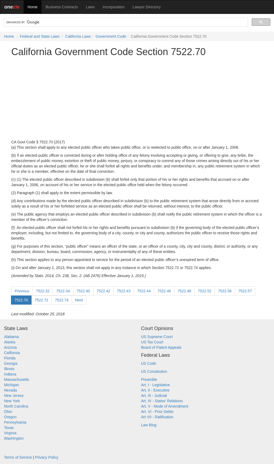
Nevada (10, 390)
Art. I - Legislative (155, 385)
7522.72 (41, 300)
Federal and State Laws (39, 36)
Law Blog (149, 425)
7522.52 (204, 291)
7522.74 (61, 300)
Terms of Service (18, 457)
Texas (9, 427)
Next (79, 300)
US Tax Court (152, 342)
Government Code (111, 36)
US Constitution (154, 371)
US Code (148, 363)
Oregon (10, 417)
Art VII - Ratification (157, 417)
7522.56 (225, 291)
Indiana (10, 374)
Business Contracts (61, 7)
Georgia (10, 363)
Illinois (9, 369)
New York (12, 401)
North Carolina (16, 406)
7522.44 (144, 291)
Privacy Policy (46, 457)
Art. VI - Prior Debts (157, 411)
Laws (90, 7)
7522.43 (124, 291)
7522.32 (43, 291)
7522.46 (164, 291)
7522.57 (245, 291)
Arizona (10, 347)
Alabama (11, 337)
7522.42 (103, 291)
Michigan (11, 385)
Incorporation (114, 7)
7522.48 (184, 291)
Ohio (8, 411)
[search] (125, 22)
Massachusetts (16, 379)
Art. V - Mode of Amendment (164, 406)
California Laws (78, 36)
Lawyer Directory (146, 7)
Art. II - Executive (155, 390)
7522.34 (63, 291)
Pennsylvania (15, 422)
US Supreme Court (157, 337)
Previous (22, 291)
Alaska (9, 342)
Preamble (149, 379)
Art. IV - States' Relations (162, 401)
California (12, 353)
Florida (10, 358)
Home (32, 7)
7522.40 (83, 291)
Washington (14, 438)
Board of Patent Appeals (161, 347)
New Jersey (14, 395)
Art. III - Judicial (154, 395)
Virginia (10, 433)
